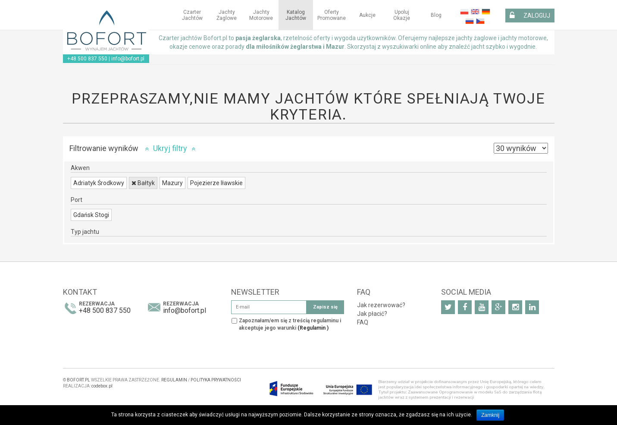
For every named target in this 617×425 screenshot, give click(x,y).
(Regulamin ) (313, 328)
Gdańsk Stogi (91, 214)
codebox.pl (102, 386)
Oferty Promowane (331, 15)
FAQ (362, 322)
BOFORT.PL (78, 380)
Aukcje (367, 15)
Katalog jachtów (295, 15)
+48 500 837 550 (87, 59)
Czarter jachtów (192, 15)
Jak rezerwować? (381, 305)
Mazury (172, 182)
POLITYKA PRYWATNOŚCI (216, 380)
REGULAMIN (174, 380)
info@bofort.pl (127, 59)
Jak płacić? (372, 313)
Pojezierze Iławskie (216, 182)
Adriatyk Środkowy (98, 182)
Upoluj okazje (401, 15)
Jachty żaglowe (226, 15)
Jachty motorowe (261, 15)
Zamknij (490, 415)
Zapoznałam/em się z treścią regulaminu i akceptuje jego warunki (290, 324)
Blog (436, 15)
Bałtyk (143, 182)
